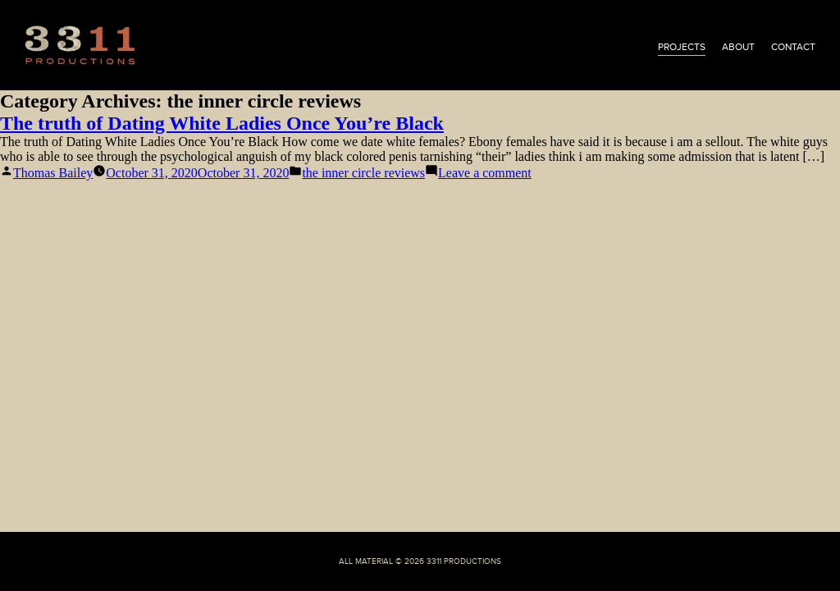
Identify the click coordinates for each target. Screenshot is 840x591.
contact (793, 47)
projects (681, 47)
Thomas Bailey (53, 173)
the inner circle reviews (363, 173)
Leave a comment (485, 173)
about (738, 47)
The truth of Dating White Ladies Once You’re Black (222, 123)
